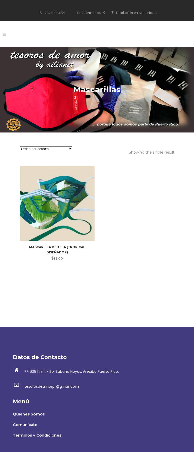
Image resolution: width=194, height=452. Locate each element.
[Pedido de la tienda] (46, 148)
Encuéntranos (91, 13)
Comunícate (25, 424)
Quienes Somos (29, 414)
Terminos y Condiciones (37, 435)
